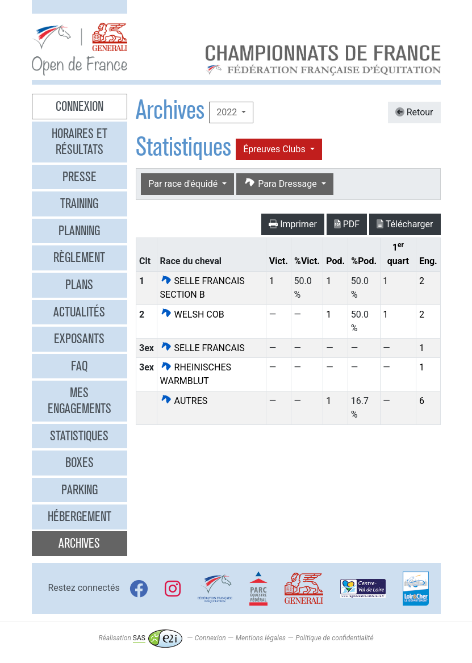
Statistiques (79, 436)
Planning (79, 231)
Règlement (79, 257)
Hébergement (79, 516)
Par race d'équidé (184, 183)
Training (79, 203)
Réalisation (140, 638)
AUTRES (184, 400)
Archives (79, 543)
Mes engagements (79, 400)
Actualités (79, 312)
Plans (79, 285)
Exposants (79, 339)
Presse (79, 177)
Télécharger (405, 224)
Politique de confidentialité (334, 638)
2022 (227, 112)
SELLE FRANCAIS (202, 348)
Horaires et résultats (79, 141)
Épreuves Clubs (275, 149)
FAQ (79, 366)
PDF (347, 224)
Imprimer (293, 224)
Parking (79, 490)
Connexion (79, 106)
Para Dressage (281, 183)
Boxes (79, 462)
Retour (414, 112)
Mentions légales (261, 638)
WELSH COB (192, 314)
